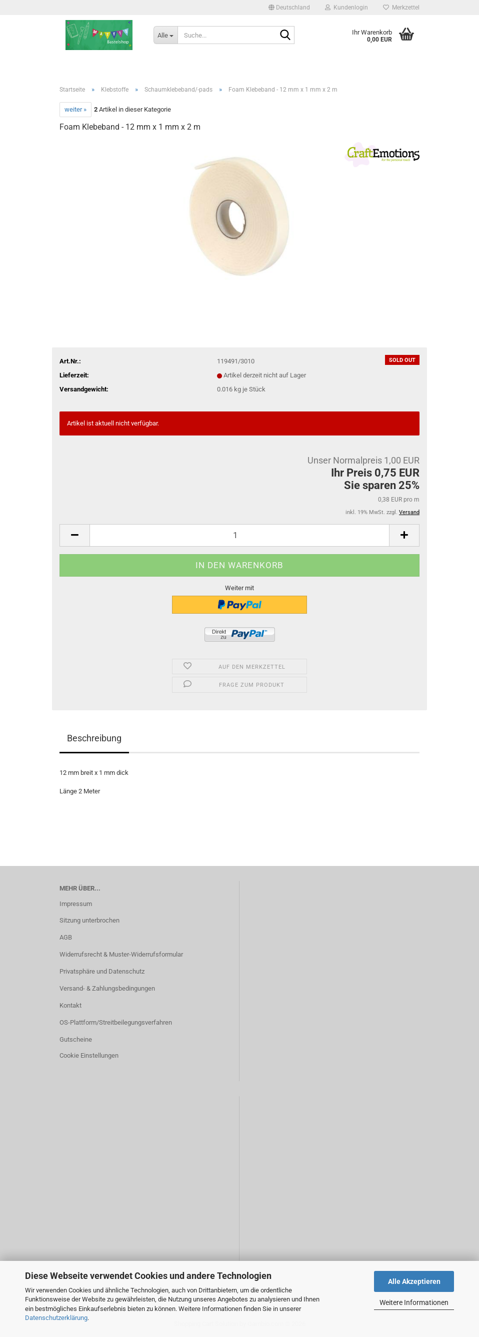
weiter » (75, 109)
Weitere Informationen (414, 1302)
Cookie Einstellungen (89, 1055)
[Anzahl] (240, 535)
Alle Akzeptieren (414, 1281)
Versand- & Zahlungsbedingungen (107, 988)
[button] (289, 7)
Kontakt (71, 1005)
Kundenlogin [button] (346, 7)
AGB (66, 937)
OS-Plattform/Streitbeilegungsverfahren (116, 1022)
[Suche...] (166, 35)
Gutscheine (76, 1039)
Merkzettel (401, 7)
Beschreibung (94, 738)
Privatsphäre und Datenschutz (102, 971)
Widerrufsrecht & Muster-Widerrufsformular (121, 954)
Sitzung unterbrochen (90, 920)
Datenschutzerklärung (56, 1317)
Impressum (76, 904)
